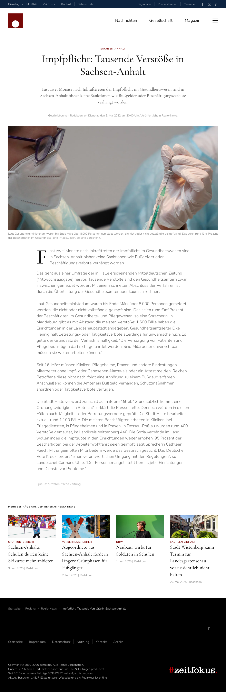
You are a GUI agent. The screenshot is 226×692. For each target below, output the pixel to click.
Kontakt (66, 4)
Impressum (37, 642)
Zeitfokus (49, 4)
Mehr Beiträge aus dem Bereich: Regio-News (41, 506)
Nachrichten (126, 20)
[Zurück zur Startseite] (15, 20)
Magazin (192, 20)
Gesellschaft (161, 20)
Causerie (189, 4)
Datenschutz (85, 4)
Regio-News (169, 116)
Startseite (15, 642)
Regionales (144, 4)
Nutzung (83, 642)
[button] (215, 20)
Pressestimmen (167, 4)
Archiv (118, 642)
